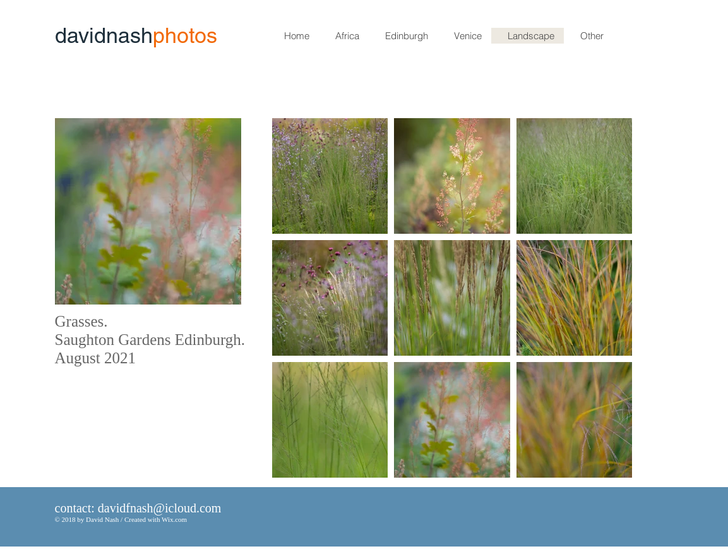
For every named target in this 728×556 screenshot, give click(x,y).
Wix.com (174, 519)
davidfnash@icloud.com (160, 508)
